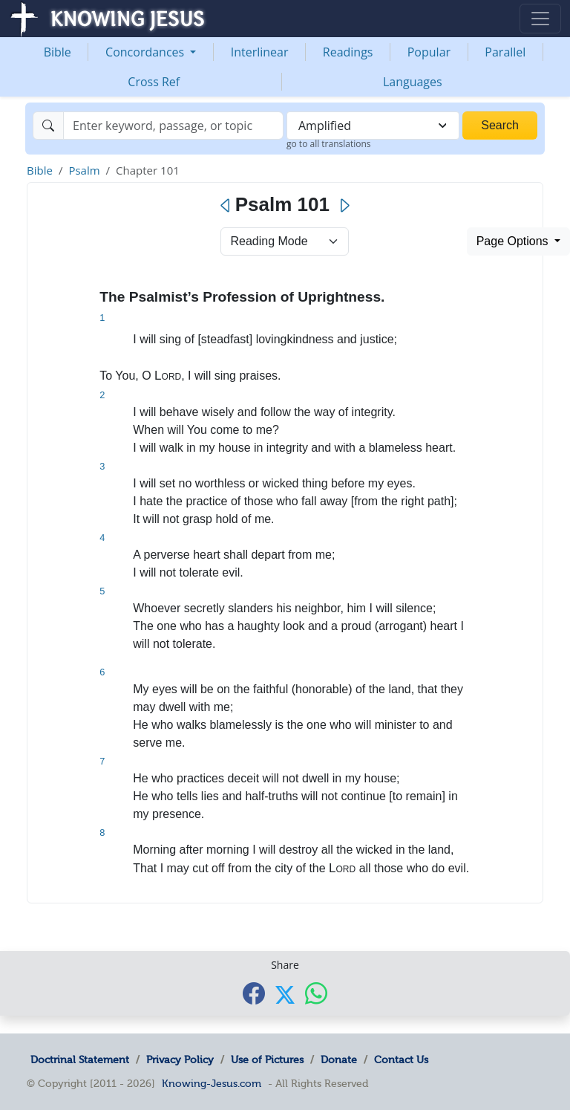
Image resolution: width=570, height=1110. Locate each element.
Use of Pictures (267, 1059)
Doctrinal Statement (79, 1059)
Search (500, 125)
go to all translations (328, 143)
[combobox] (372, 125)
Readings (348, 52)
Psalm (83, 170)
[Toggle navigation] (540, 18)
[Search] (173, 125)
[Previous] (226, 205)
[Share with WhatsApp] (316, 993)
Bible (57, 52)
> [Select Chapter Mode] (284, 241)
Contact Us (401, 1059)
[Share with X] (285, 994)
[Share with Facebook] (254, 993)
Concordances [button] (146, 52)
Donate (339, 1059)
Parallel (505, 52)
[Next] (344, 205)
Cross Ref (154, 82)
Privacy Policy (180, 1059)
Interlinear (260, 52)
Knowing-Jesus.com (211, 1083)
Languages (412, 82)
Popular (429, 52)
